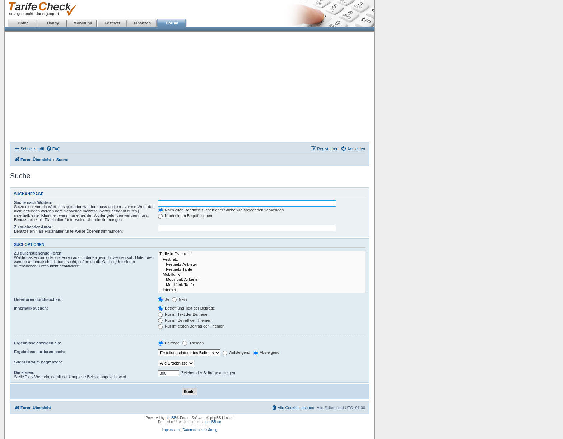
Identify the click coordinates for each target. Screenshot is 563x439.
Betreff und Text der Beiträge (186, 308)
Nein (179, 299)
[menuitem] (53, 149)
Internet (261, 290)
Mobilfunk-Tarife (261, 285)
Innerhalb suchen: (31, 308)
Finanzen (142, 23)
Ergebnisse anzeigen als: (37, 343)
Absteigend (266, 352)
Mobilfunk (83, 23)
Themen (193, 343)
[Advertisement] (189, 88)
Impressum (171, 430)
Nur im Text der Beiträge (182, 314)
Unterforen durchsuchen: (37, 299)
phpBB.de (213, 422)
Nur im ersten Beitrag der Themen (191, 326)
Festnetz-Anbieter (261, 264)
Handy (53, 23)
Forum (172, 23)
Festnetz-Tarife (261, 269)
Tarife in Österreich (261, 254)
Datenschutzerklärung (199, 430)
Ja (163, 299)
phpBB (171, 418)
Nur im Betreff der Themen (184, 320)
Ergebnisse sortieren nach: (39, 351)
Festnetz (112, 23)
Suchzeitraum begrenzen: (38, 362)
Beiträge (169, 343)
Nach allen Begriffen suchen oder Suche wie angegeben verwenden (221, 210)
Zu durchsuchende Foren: (38, 253)
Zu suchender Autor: (33, 227)
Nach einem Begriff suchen (185, 216)
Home (23, 23)
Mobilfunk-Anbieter (261, 279)
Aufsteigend (236, 352)
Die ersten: (24, 372)
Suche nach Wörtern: (34, 202)
